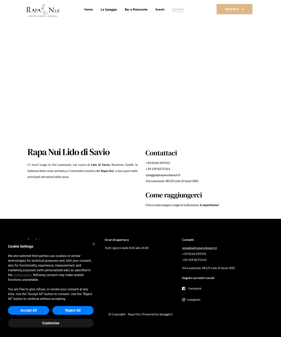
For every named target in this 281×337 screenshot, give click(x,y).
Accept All (28, 310)
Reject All (73, 310)
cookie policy (22, 275)
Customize (50, 323)
